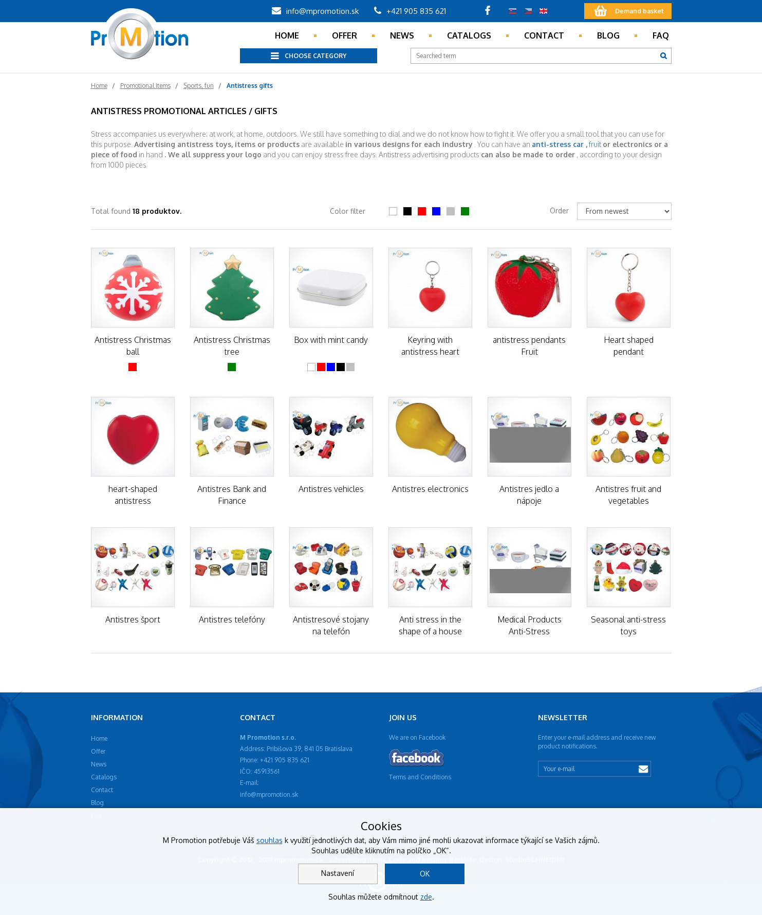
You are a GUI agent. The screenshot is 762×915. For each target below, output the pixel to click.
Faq (661, 35)
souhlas (269, 840)
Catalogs (469, 35)
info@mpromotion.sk (315, 11)
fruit (595, 144)
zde (426, 896)
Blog (608, 35)
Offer (344, 35)
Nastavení (337, 873)
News (402, 35)
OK (425, 873)
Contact (544, 35)
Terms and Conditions (420, 777)
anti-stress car (558, 144)
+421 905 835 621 (410, 11)
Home (287, 35)
